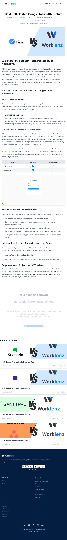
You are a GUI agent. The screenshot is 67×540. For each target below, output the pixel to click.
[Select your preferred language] (55, 3)
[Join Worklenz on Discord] (42, 525)
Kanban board (39, 491)
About (3, 482)
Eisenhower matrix (40, 496)
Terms (30, 531)
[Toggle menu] (60, 3)
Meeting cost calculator (42, 483)
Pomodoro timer (40, 493)
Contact (3, 485)
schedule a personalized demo (41, 274)
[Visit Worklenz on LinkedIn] (33, 525)
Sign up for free (56, 271)
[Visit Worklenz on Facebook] (29, 525)
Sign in (47, 3)
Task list (37, 488)
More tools (39, 499)
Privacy (36, 531)
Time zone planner (40, 485)
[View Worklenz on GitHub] (38, 525)
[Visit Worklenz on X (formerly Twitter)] (24, 525)
